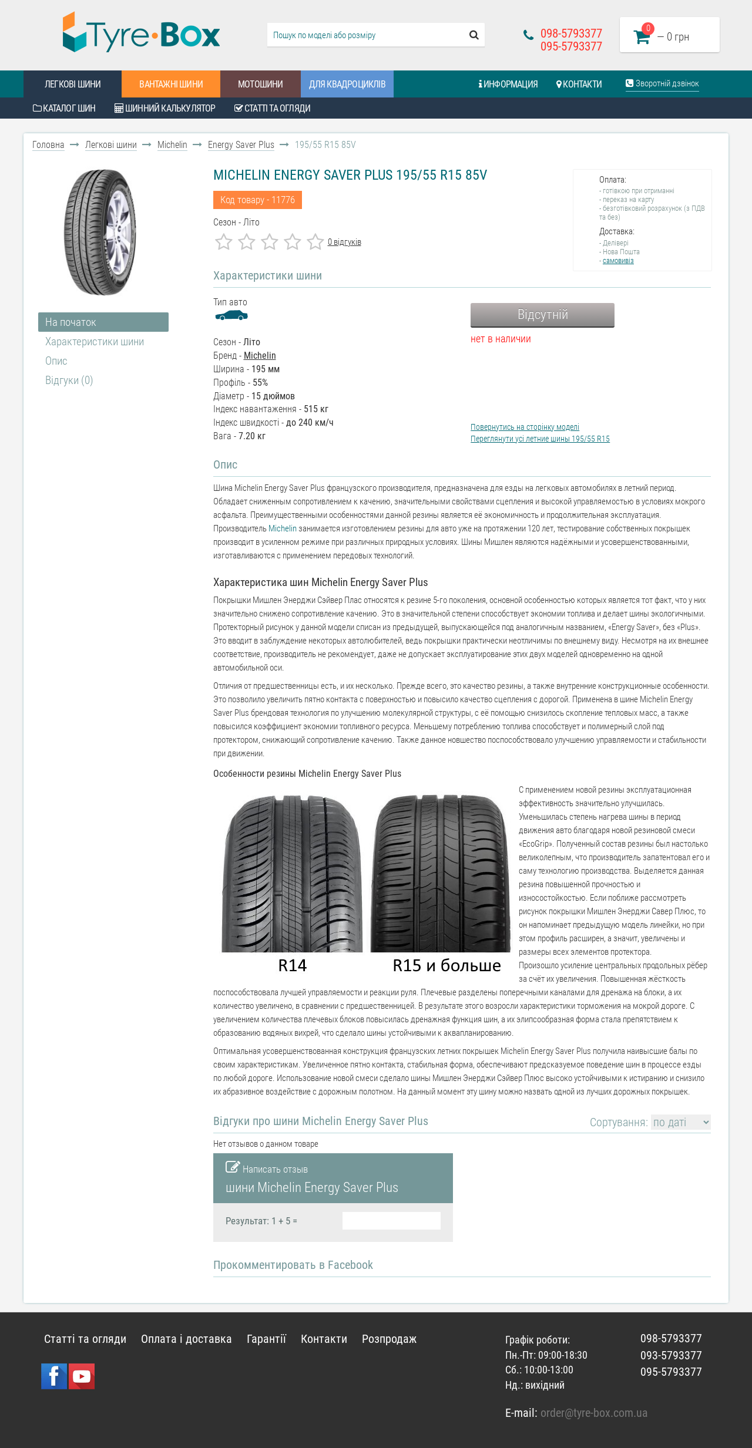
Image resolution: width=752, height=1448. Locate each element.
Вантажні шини (171, 84)
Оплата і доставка (186, 1339)
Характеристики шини (94, 341)
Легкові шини (72, 84)
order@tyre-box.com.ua (594, 1413)
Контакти (579, 84)
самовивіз (618, 260)
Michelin (172, 144)
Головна (48, 144)
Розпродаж (389, 1339)
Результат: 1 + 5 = (261, 1220)
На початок (70, 322)
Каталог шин (64, 108)
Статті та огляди (272, 108)
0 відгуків (344, 242)
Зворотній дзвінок (662, 83)
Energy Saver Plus (241, 144)
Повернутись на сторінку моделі (525, 427)
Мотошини (260, 84)
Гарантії (266, 1339)
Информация (508, 84)
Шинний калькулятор (165, 108)
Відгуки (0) (69, 380)
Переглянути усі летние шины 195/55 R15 (540, 438)
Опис (56, 361)
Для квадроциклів (347, 84)
